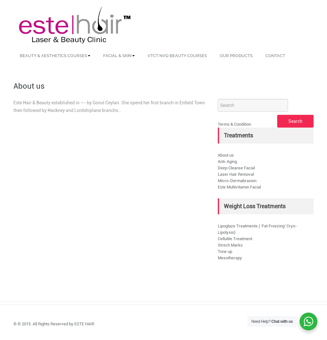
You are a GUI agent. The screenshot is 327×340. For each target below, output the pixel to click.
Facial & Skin (119, 55)
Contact (275, 55)
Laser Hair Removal (236, 174)
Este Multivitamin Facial (239, 187)
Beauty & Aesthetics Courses (55, 55)
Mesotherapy (230, 257)
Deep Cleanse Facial (236, 168)
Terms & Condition (234, 124)
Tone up (225, 251)
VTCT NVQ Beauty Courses (177, 55)
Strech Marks (230, 245)
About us (226, 155)
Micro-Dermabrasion (237, 180)
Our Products (236, 55)
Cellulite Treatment (235, 238)
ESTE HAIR (84, 324)
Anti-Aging (227, 161)
